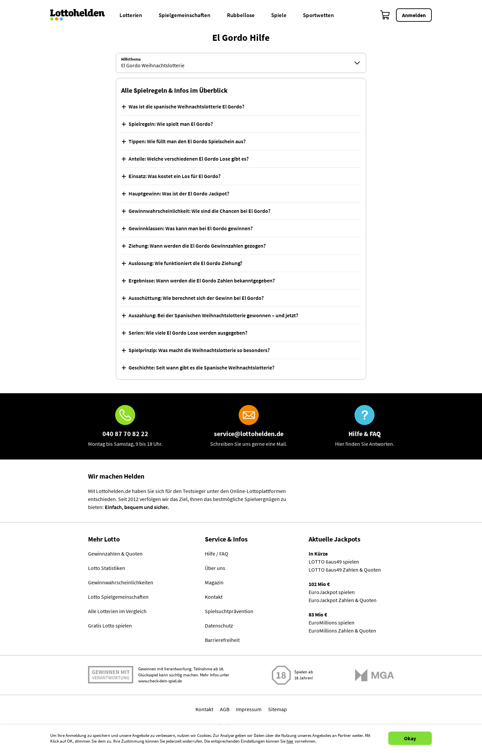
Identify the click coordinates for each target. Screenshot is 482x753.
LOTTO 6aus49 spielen (334, 562)
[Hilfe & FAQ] (364, 426)
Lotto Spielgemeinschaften (118, 597)
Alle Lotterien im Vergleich (117, 611)
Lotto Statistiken (106, 568)
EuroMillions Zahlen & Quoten (342, 631)
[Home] (81, 15)
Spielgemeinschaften (185, 15)
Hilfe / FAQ (216, 554)
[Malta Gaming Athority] (374, 675)
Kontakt (214, 597)
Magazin (214, 582)
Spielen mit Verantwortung (110, 675)
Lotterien (130, 15)
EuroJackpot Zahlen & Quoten (343, 600)
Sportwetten (318, 15)
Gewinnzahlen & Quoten (115, 554)
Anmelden (414, 15)
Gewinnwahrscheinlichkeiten (120, 582)
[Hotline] (125, 426)
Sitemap (277, 709)
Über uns (215, 568)
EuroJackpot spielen (332, 592)
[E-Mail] (248, 426)
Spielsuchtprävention (229, 611)
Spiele (279, 15)
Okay (410, 738)
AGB (224, 709)
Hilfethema (131, 59)
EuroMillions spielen (331, 622)
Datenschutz (219, 625)
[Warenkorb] (385, 15)
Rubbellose (241, 15)
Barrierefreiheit (222, 640)
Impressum (248, 709)
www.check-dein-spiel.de (160, 681)
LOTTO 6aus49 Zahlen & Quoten (345, 570)
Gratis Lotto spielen (110, 625)
